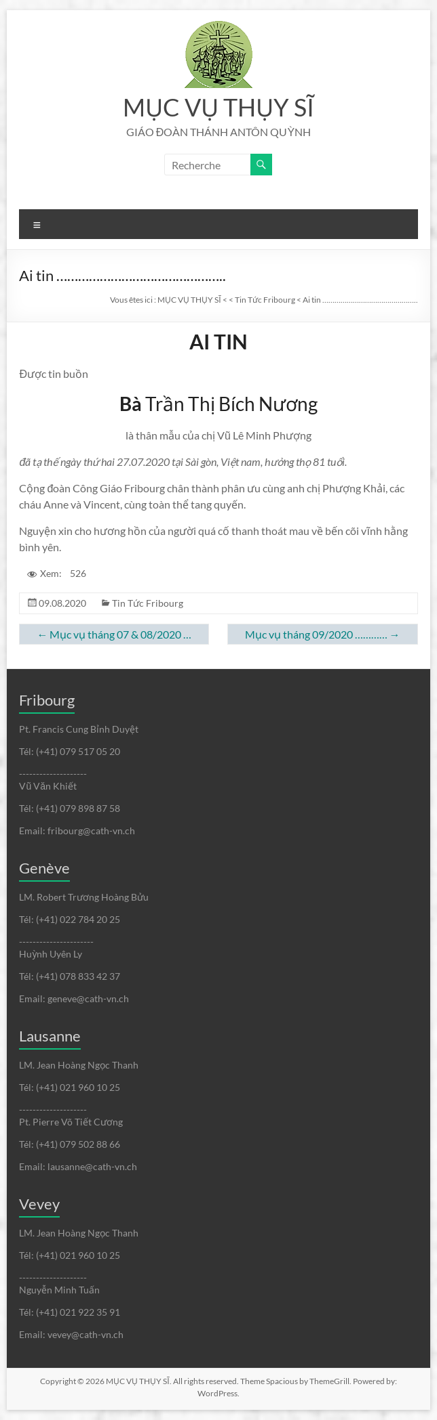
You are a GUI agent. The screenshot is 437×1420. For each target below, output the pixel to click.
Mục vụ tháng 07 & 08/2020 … (114, 634)
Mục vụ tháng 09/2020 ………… (322, 634)
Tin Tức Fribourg (147, 603)
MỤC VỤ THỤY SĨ (218, 107)
